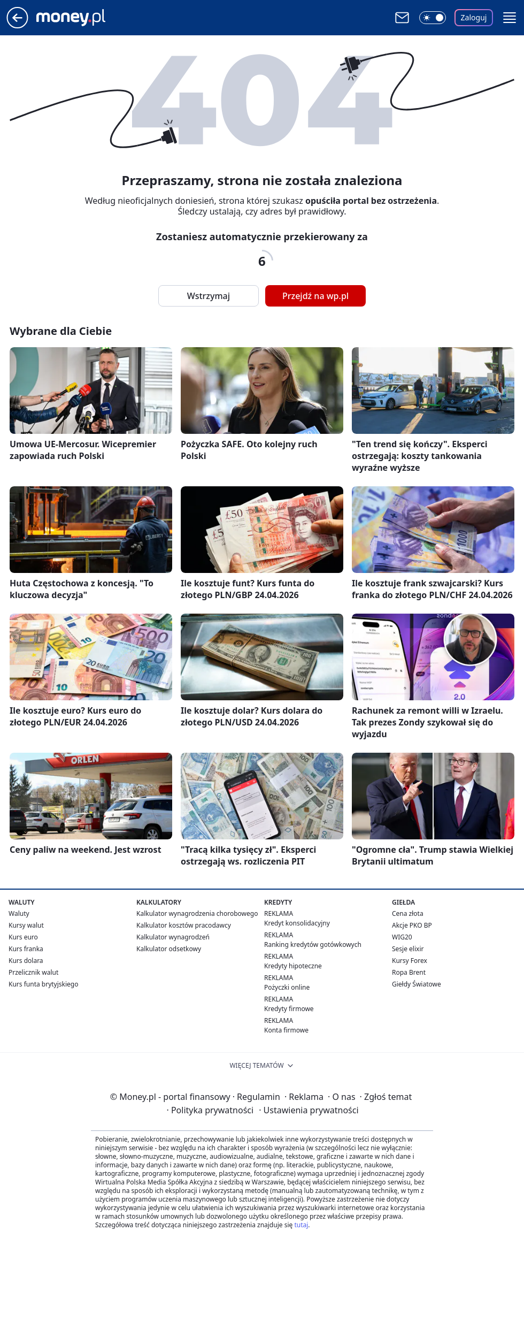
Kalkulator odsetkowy (168, 948)
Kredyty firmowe (289, 1008)
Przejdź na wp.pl (315, 296)
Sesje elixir (407, 948)
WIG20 (402, 937)
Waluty (19, 913)
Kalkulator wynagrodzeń (173, 937)
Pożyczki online (287, 987)
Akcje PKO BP (412, 925)
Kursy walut (26, 925)
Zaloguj (474, 17)
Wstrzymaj (208, 296)
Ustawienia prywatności (308, 1110)
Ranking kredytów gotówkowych (312, 944)
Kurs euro (23, 937)
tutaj (301, 1224)
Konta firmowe (286, 1030)
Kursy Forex (409, 960)
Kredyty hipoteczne (293, 965)
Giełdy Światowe (416, 984)
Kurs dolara (26, 960)
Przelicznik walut (33, 972)
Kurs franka (26, 948)
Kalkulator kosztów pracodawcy (183, 925)
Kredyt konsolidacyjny (297, 923)
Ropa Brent (409, 972)
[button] (509, 17)
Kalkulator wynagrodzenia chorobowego (197, 913)
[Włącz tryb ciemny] (432, 17)
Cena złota (407, 913)
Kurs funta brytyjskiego (43, 984)
